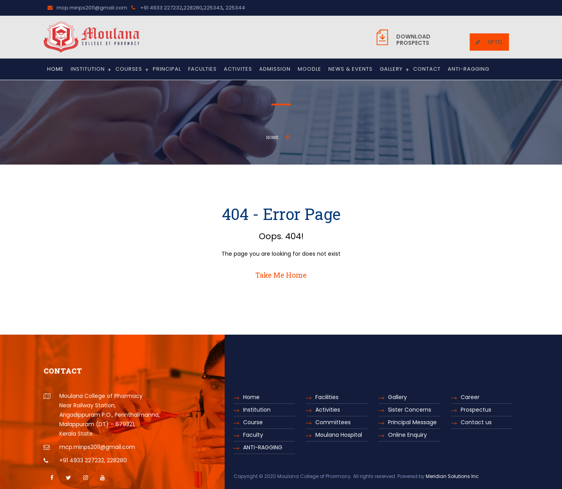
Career (470, 397)
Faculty (253, 435)
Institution (91, 69)
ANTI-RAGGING (468, 69)
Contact (427, 69)
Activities (327, 410)
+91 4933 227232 (156, 8)
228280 (192, 7)
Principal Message (412, 422)
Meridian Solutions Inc (452, 476)
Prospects (413, 40)
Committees (333, 422)
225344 (235, 7)
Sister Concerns (409, 410)
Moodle (309, 69)
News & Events (350, 69)
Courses (132, 69)
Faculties (202, 69)
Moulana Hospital (338, 435)
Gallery (394, 69)
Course (253, 422)
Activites (238, 69)
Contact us (476, 422)
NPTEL (489, 42)
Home (55, 69)
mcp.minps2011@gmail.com (87, 8)
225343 (213, 7)
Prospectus (476, 410)
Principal (167, 69)
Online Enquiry (407, 435)
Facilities (327, 397)
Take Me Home (281, 275)
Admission (275, 69)
